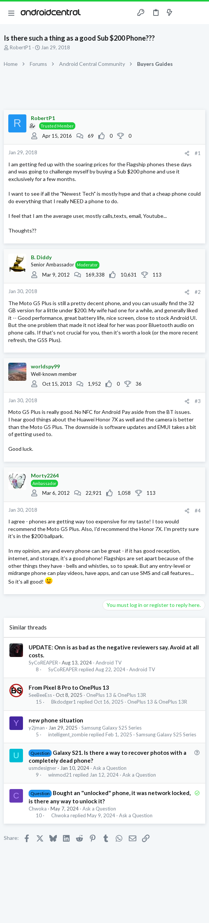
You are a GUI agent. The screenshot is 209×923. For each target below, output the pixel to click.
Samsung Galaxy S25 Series (111, 728)
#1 (198, 153)
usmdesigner (42, 768)
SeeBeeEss (40, 695)
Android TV (109, 663)
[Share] (187, 153)
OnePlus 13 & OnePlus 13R (116, 695)
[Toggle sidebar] (184, 13)
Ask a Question (110, 768)
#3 (198, 401)
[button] (11, 12)
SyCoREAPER (43, 663)
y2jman (37, 728)
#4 (198, 511)
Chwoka (38, 809)
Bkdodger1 (63, 701)
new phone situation (56, 720)
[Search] (198, 13)
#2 (198, 292)
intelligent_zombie (68, 734)
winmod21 (60, 774)
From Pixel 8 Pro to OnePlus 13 (69, 687)
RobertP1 (20, 47)
